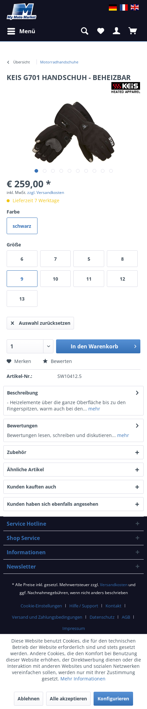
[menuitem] (59, 62)
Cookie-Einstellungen (41, 606)
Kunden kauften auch (31, 487)
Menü (21, 30)
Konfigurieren (113, 698)
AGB (126, 617)
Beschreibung (22, 393)
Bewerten (57, 361)
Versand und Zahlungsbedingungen (47, 617)
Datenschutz (102, 617)
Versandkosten (113, 584)
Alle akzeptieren (68, 698)
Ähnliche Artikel (25, 469)
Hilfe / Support (83, 606)
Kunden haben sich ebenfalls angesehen (52, 504)
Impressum (73, 628)
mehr (93, 408)
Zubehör (22, 452)
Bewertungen (22, 425)
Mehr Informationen (83, 678)
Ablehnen (28, 698)
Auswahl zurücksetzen (40, 322)
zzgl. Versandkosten (45, 192)
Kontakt (113, 606)
